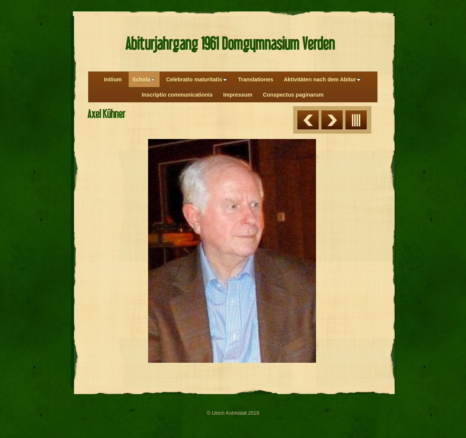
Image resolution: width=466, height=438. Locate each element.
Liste (356, 119)
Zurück (308, 119)
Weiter (332, 119)
